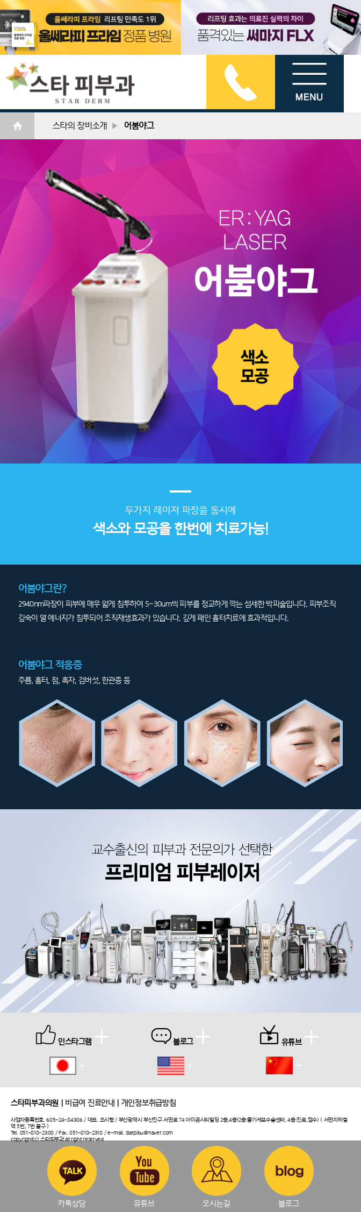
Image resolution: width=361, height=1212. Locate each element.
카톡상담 (72, 1177)
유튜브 (144, 1177)
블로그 (289, 1177)
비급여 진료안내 (90, 1102)
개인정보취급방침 (148, 1102)
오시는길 (216, 1177)
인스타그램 (72, 1035)
